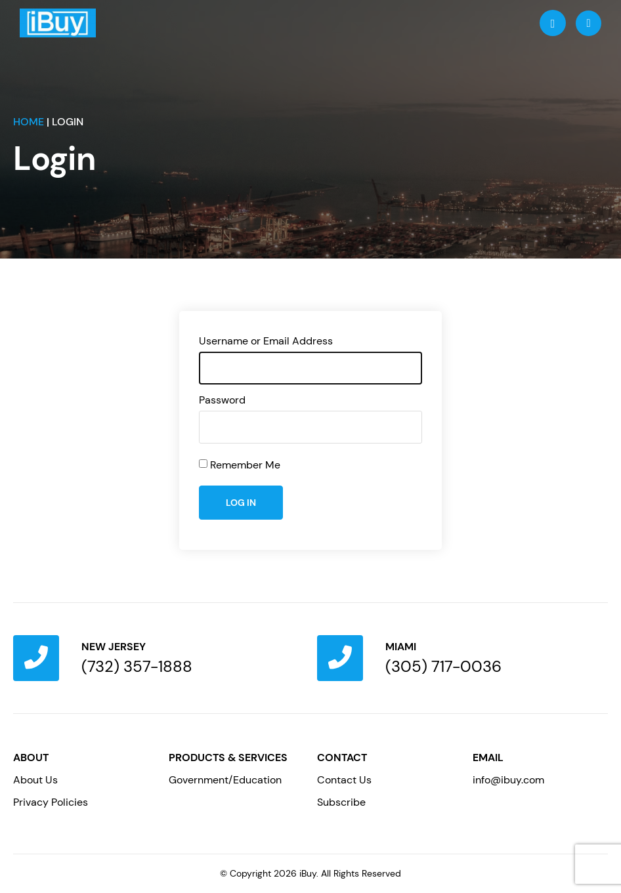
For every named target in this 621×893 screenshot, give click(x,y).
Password (222, 400)
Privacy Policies (50, 802)
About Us (35, 780)
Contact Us (344, 780)
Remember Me (245, 465)
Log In (241, 503)
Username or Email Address (266, 341)
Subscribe (341, 802)
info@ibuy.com (508, 780)
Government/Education (225, 780)
